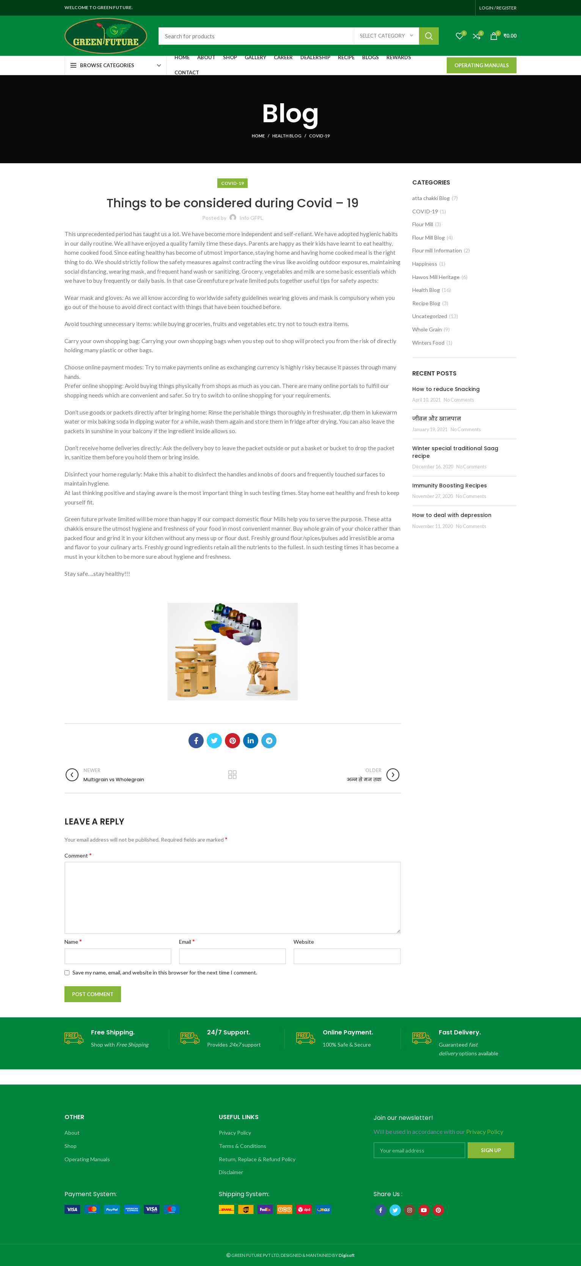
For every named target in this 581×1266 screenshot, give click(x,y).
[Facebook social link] (196, 740)
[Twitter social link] (214, 740)
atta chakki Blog (431, 198)
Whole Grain (427, 329)
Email (187, 941)
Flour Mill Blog (428, 237)
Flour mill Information (437, 250)
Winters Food (428, 342)
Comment (78, 855)
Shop (70, 1146)
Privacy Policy (235, 1132)
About (72, 1132)
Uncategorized (429, 316)
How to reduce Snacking (446, 389)
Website (304, 941)
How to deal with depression (451, 515)
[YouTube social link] (424, 1210)
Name (73, 941)
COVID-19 (319, 135)
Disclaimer (231, 1172)
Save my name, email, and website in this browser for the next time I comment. (164, 972)
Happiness (424, 263)
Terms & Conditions (242, 1146)
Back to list (232, 774)
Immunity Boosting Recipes (449, 485)
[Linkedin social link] (250, 740)
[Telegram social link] (268, 740)
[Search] (299, 36)
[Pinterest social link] (232, 740)
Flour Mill (422, 224)
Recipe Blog (426, 303)
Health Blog (286, 135)
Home (258, 135)
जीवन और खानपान (436, 419)
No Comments (459, 400)
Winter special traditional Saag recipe (455, 452)
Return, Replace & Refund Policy (257, 1159)
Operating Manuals (481, 65)
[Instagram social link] (409, 1210)
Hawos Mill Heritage (436, 277)
